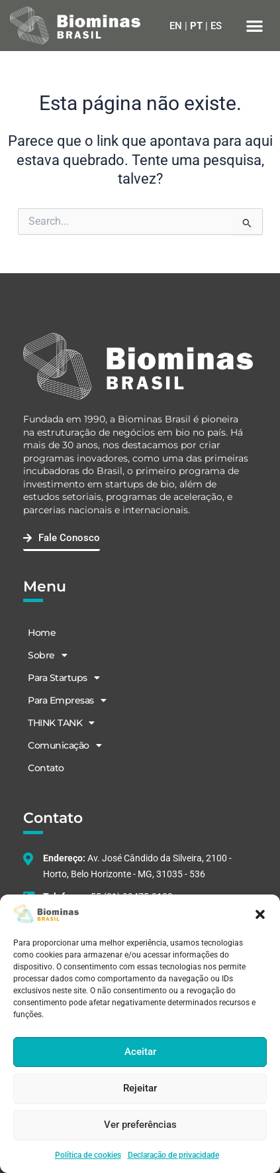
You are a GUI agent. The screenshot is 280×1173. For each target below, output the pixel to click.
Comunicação (64, 745)
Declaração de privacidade (173, 1155)
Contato (46, 768)
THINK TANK (61, 722)
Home (42, 633)
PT (196, 26)
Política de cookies (88, 1155)
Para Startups (63, 677)
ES (216, 26)
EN (175, 26)
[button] (260, 914)
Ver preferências (140, 1125)
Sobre (47, 655)
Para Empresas (67, 700)
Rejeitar (140, 1088)
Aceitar (140, 1052)
